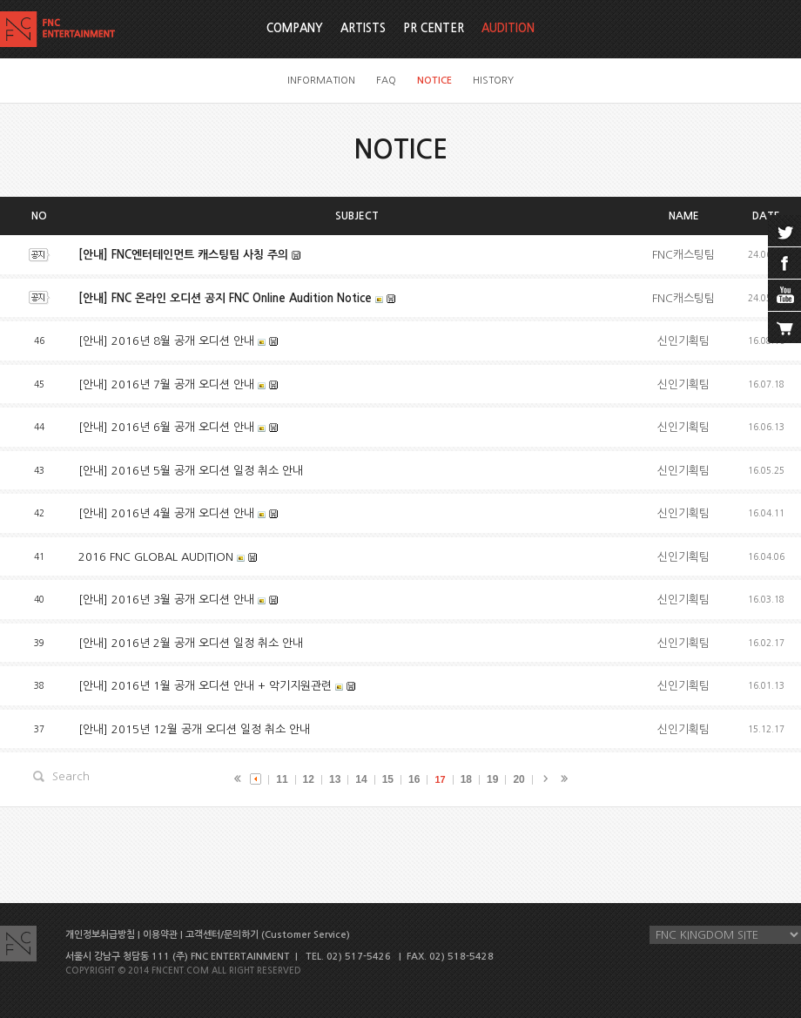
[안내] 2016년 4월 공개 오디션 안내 (166, 513)
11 (281, 779)
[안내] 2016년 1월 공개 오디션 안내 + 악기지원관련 (205, 685)
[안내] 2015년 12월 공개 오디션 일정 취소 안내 (194, 729)
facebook (784, 263)
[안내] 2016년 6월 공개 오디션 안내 (166, 427)
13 (334, 779)
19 (492, 779)
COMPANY (294, 28)
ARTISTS (363, 28)
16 (414, 779)
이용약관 (160, 935)
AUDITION (508, 28)
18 (466, 779)
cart (784, 327)
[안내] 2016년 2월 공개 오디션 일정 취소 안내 (190, 643)
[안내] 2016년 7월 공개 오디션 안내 (166, 384)
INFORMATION (321, 80)
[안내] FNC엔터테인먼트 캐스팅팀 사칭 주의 (183, 254)
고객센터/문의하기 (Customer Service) (267, 935)
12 (308, 779)
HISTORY (493, 80)
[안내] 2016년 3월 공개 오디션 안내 (166, 599)
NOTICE (434, 80)
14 (361, 779)
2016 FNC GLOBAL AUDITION (155, 557)
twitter (784, 230)
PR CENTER (433, 28)
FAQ (386, 80)
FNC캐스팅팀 (683, 254)
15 (388, 779)
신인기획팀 (683, 341)
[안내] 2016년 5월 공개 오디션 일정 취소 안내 (190, 470)
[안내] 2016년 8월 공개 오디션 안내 (166, 341)
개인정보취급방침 (100, 935)
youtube (784, 295)
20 (518, 779)
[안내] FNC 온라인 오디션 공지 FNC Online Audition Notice (225, 298)
